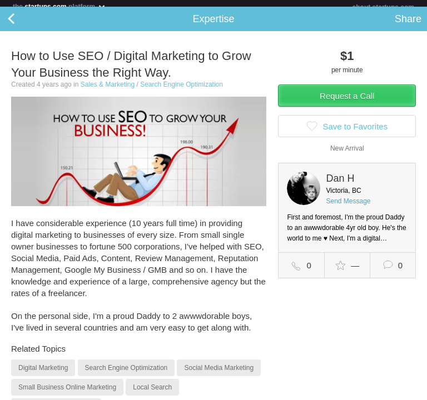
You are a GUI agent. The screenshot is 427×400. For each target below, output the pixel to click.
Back (22, 25)
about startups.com (383, 7)
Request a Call (347, 102)
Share (408, 25)
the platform (59, 6)
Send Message (348, 208)
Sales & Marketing (108, 91)
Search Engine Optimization (181, 91)
